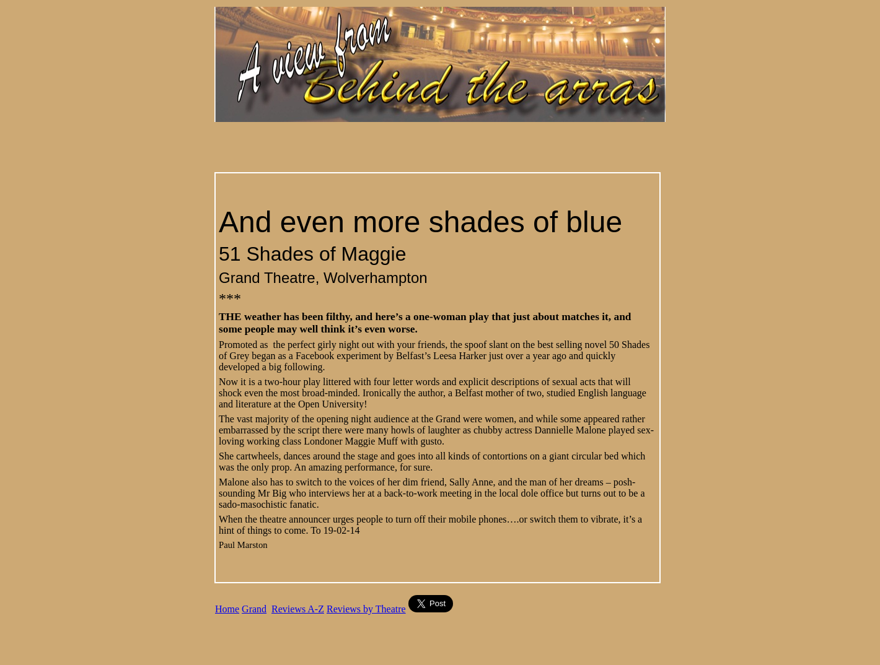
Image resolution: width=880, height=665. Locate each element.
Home (227, 609)
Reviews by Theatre (366, 609)
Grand (254, 609)
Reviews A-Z (297, 609)
